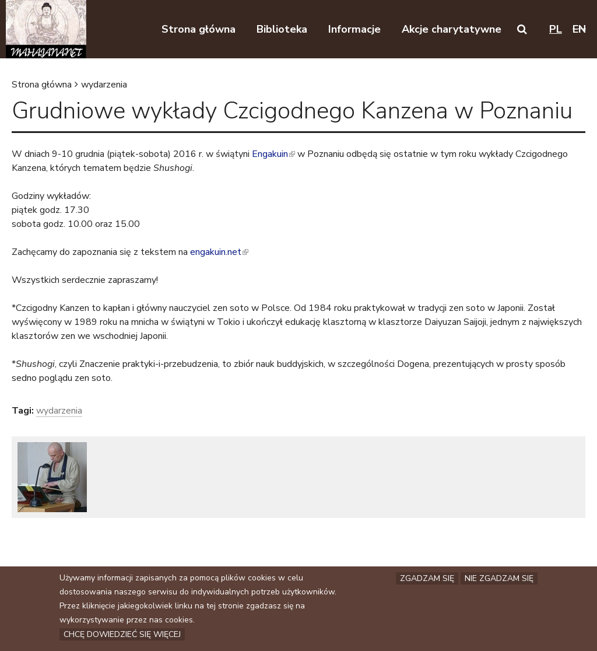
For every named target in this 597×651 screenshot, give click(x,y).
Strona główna (42, 84)
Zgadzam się (427, 579)
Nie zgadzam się (499, 579)
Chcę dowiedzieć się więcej (122, 635)
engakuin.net (219, 252)
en (579, 29)
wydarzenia (104, 84)
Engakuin (273, 154)
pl (555, 29)
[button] (522, 29)
